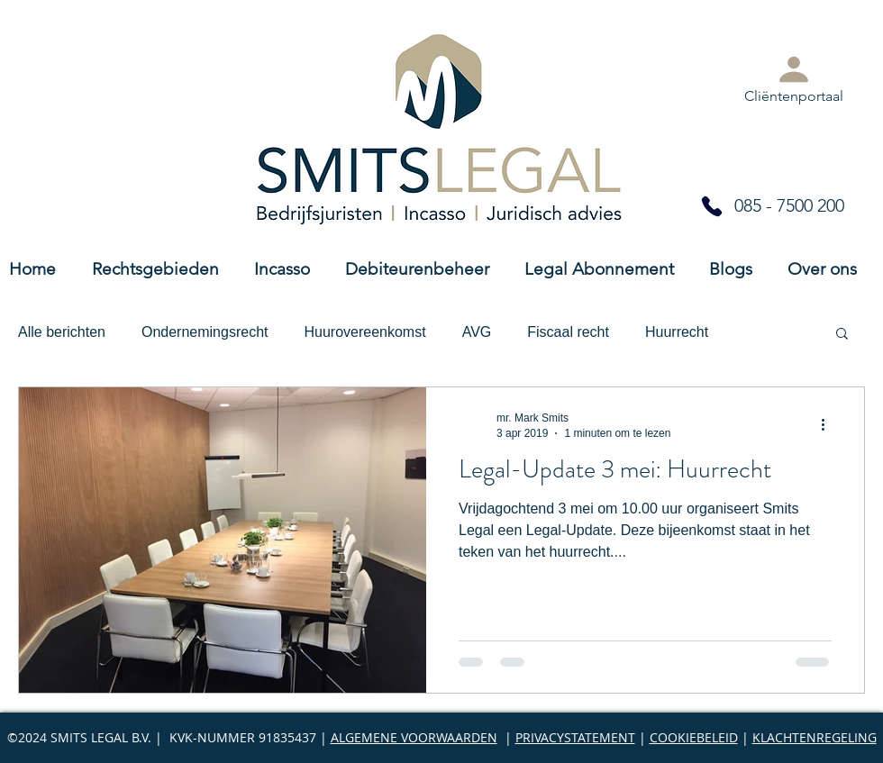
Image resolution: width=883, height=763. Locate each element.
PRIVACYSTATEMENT (575, 737)
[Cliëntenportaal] (793, 78)
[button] (842, 334)
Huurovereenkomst (364, 332)
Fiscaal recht (568, 332)
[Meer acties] (829, 424)
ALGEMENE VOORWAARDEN (414, 737)
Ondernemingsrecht (205, 332)
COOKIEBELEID (694, 737)
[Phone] (712, 206)
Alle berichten (61, 332)
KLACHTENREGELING (814, 737)
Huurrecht (676, 332)
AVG (477, 332)
